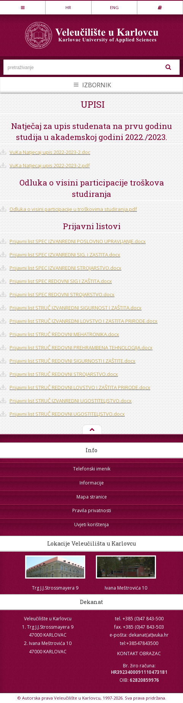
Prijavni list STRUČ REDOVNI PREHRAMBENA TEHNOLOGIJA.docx (81, 347)
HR (68, 7)
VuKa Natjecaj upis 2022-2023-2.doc (50, 152)
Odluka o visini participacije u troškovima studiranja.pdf (73, 209)
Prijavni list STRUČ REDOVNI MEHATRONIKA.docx (64, 334)
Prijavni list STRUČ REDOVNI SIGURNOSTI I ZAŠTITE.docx (72, 360)
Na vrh (91, 430)
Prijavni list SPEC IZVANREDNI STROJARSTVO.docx (65, 267)
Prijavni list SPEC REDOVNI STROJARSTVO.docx (62, 294)
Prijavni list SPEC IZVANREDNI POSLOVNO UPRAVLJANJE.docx (78, 241)
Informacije (92, 483)
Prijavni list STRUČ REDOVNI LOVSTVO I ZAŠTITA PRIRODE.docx (80, 387)
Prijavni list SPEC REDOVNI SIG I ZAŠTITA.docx (61, 281)
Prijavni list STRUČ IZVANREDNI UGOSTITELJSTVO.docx (71, 400)
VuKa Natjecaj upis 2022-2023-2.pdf (50, 165)
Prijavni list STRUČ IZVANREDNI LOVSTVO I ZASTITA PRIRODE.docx (84, 321)
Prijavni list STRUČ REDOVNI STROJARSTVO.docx (64, 374)
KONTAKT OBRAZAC (139, 653)
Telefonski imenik (91, 469)
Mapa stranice (91, 497)
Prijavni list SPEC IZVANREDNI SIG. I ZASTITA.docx (65, 254)
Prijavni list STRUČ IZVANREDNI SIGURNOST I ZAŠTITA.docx (76, 307)
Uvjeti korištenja (91, 524)
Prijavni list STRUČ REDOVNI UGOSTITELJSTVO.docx (67, 413)
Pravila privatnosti (91, 510)
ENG (114, 7)
